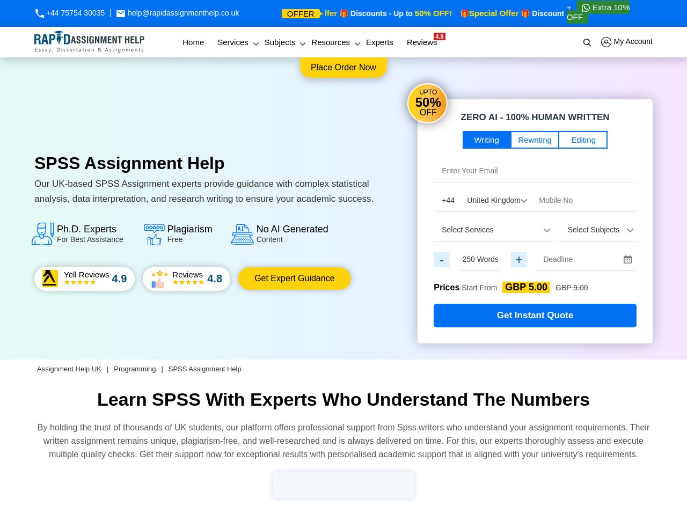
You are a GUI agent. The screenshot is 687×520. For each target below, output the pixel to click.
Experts (379, 42)
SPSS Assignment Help (205, 369)
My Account (627, 42)
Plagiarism (190, 234)
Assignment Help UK (69, 369)
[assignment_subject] (598, 229)
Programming (135, 369)
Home (193, 42)
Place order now (343, 67)
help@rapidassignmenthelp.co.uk (177, 13)
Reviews (425, 40)
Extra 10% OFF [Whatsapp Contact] (598, 12)
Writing (486, 139)
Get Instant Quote (535, 315)
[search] (587, 42)
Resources (330, 42)
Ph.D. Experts (90, 234)
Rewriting (535, 139)
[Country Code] (482, 200)
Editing (583, 139)
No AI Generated (292, 234)
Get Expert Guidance (294, 278)
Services (233, 42)
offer (301, 13)
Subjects (280, 42)
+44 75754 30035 (69, 13)
